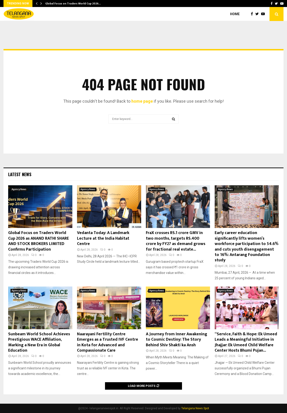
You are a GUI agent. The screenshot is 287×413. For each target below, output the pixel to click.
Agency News (19, 189)
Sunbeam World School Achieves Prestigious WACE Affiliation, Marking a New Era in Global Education (39, 342)
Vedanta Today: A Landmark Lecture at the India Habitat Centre (103, 238)
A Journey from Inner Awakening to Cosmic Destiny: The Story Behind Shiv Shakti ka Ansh (176, 340)
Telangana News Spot (195, 408)
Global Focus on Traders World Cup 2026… (73, 3)
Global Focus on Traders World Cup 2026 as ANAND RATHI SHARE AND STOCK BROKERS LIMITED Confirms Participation (38, 241)
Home (235, 14)
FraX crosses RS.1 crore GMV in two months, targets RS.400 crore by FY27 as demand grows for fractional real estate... (175, 241)
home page (142, 101)
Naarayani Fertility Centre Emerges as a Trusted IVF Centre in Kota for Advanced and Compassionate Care (107, 342)
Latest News (19, 174)
